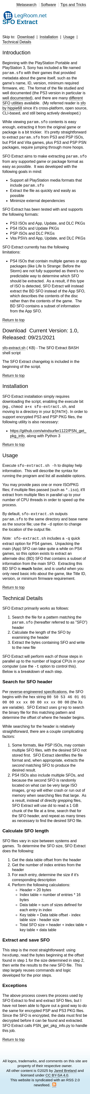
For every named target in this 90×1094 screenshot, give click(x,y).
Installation (49, 37)
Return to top (13, 320)
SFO (6, 103)
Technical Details (16, 42)
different (76, 98)
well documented (16, 98)
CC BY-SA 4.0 (56, 1075)
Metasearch (26, 5)
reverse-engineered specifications (38, 692)
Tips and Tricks (73, 5)
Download (25, 37)
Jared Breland (65, 1071)
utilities (17, 103)
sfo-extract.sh (13, 348)
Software (48, 5)
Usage (68, 37)
